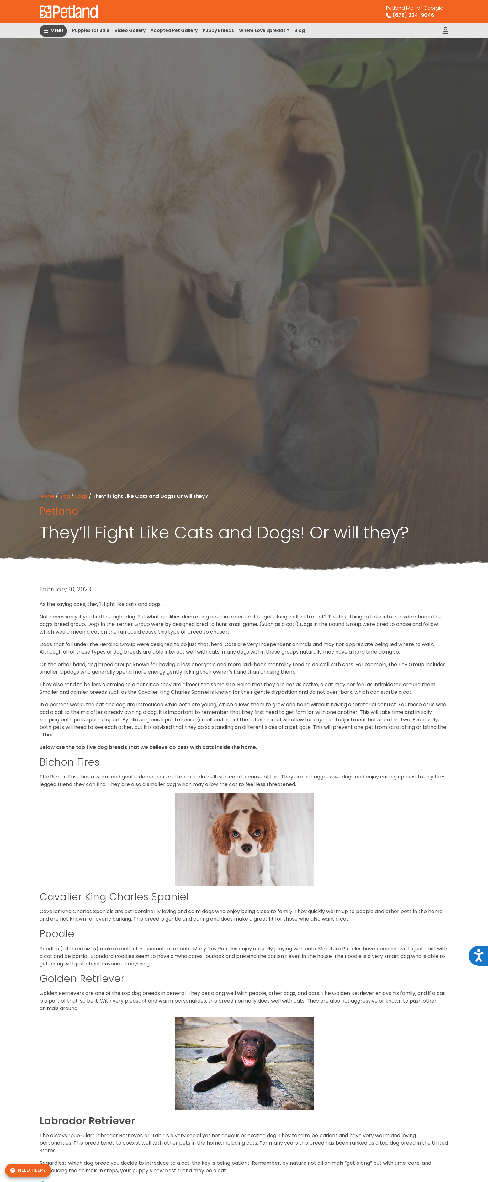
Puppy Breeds (218, 30)
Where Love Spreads (262, 30)
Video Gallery (130, 30)
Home (47, 496)
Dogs (81, 496)
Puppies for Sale (90, 30)
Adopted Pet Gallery (174, 30)
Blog (299, 30)
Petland (59, 511)
